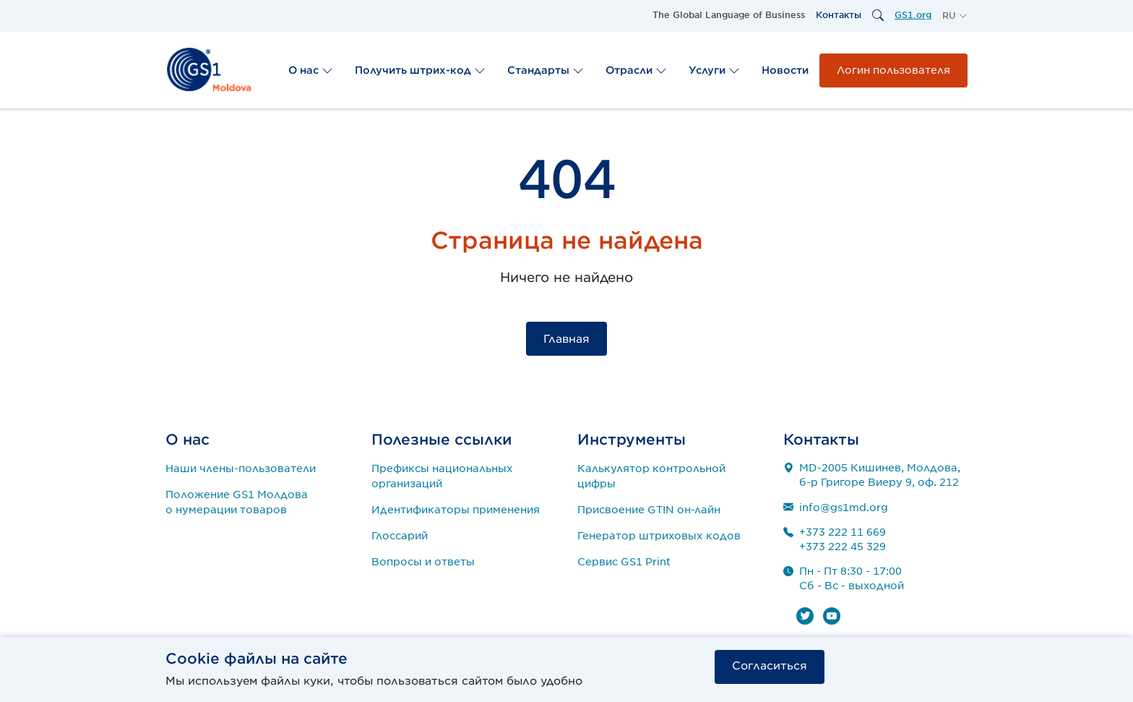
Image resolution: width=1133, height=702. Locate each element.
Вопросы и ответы (423, 562)
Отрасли (636, 70)
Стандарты (545, 70)
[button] (955, 15)
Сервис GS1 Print (624, 562)
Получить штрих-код (420, 70)
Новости (785, 70)
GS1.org (913, 14)
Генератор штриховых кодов (659, 536)
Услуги (714, 70)
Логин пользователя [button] (893, 70)
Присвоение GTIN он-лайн (648, 509)
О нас (310, 70)
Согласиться (769, 665)
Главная (566, 339)
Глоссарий (399, 536)
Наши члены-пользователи (240, 468)
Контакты (838, 14)
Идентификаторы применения (455, 509)
